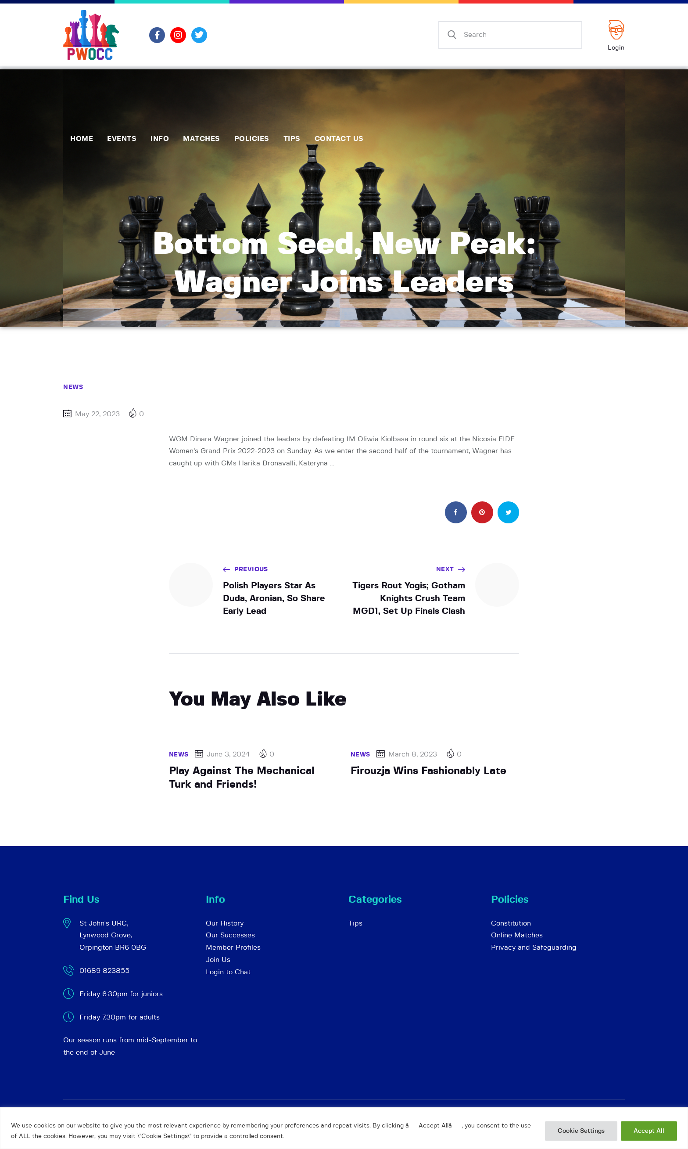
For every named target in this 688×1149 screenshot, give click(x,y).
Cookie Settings (581, 1131)
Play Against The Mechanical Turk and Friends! (241, 778)
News (73, 387)
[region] (344, 1128)
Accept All (649, 1131)
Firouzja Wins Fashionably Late (428, 771)
